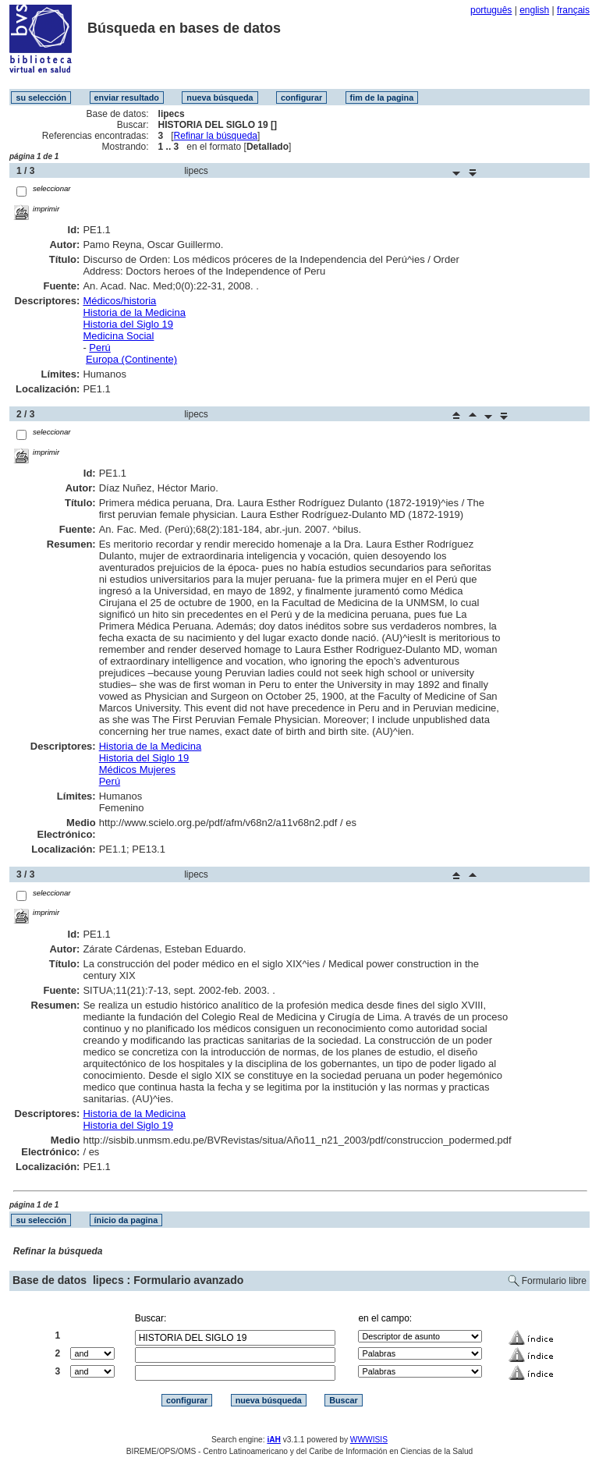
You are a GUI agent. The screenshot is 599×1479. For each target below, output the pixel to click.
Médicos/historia (119, 301)
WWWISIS (369, 1439)
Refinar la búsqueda (215, 135)
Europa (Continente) (131, 359)
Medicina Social (118, 336)
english (534, 10)
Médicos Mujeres (137, 769)
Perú (99, 347)
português (491, 10)
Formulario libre (554, 1280)
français (573, 10)
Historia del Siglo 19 (128, 324)
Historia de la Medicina (134, 312)
